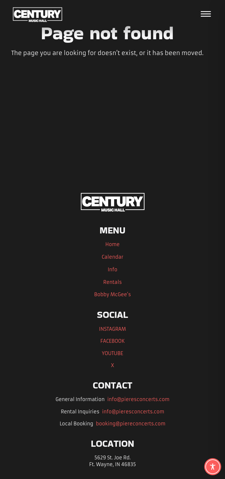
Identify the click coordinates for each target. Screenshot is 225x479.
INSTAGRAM (112, 328)
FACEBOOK (112, 340)
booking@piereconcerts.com (128, 423)
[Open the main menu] (206, 14)
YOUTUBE (112, 353)
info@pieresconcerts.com (134, 399)
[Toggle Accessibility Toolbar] (213, 467)
